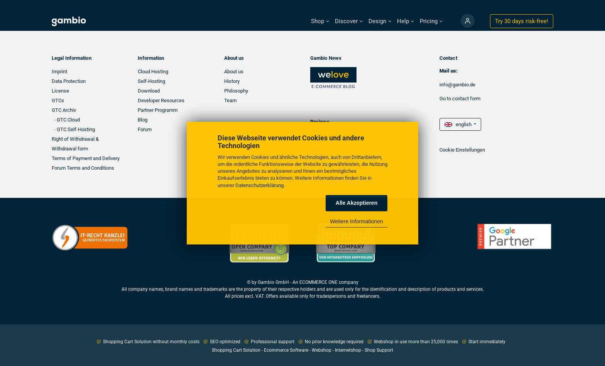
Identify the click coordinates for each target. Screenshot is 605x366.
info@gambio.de (457, 85)
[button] (320, 21)
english (458, 124)
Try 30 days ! (521, 21)
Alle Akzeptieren (356, 203)
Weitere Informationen (356, 221)
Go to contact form (459, 98)
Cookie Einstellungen (462, 150)
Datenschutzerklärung (259, 185)
